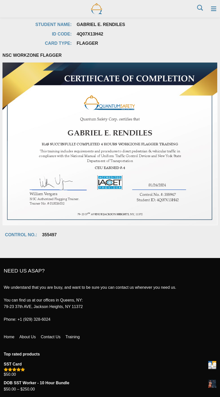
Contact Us (51, 338)
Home (9, 338)
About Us (27, 338)
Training (73, 338)
